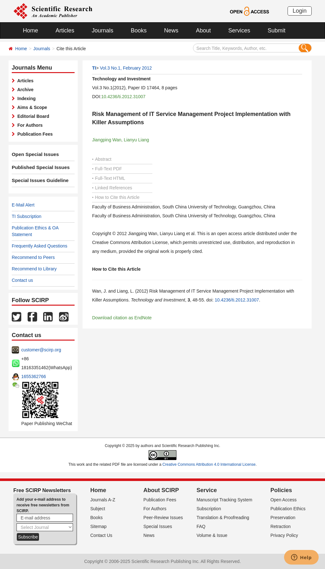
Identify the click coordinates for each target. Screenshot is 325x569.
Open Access (283, 499)
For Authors (29, 125)
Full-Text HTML (108, 178)
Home (30, 30)
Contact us (22, 280)
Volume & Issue (211, 535)
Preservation (282, 517)
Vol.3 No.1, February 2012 (126, 68)
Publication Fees (34, 134)
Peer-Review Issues (163, 517)
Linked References (112, 187)
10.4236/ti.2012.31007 (123, 96)
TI (94, 68)
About (203, 30)
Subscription (208, 508)
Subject (97, 508)
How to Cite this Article (115, 197)
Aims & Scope (31, 107)
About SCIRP (161, 490)
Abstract (101, 159)
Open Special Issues (33, 154)
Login (300, 11)
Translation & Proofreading (222, 517)
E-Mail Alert (23, 204)
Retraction (280, 526)
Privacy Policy (284, 535)
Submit (276, 30)
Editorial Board (32, 116)
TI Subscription (26, 216)
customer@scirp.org (41, 349)
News (171, 30)
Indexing (25, 98)
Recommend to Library (34, 268)
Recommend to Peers (33, 257)
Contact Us (101, 535)
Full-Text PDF (107, 168)
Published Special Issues (38, 167)
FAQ (200, 526)
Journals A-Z (103, 499)
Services (239, 30)
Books (139, 30)
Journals (102, 30)
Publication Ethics (288, 508)
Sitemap (98, 526)
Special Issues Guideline (38, 180)
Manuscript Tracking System (224, 499)
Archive (24, 89)
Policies (281, 490)
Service (206, 490)
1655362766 (33, 376)
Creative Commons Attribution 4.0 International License (209, 464)
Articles (65, 30)
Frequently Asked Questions (39, 245)
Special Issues (157, 526)
